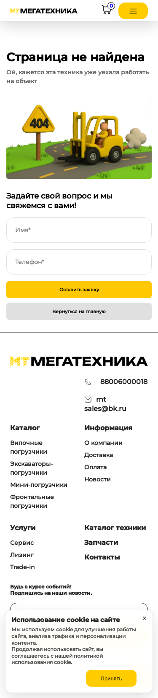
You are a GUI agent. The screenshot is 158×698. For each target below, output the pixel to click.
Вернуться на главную (79, 311)
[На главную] (44, 10)
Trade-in (22, 567)
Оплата (95, 467)
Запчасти (101, 542)
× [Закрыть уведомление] (144, 618)
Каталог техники (115, 528)
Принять (111, 678)
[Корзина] (107, 11)
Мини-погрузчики (38, 485)
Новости (97, 479)
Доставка (98, 455)
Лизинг (22, 555)
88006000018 (123, 382)
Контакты (102, 557)
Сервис (22, 542)
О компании (103, 443)
